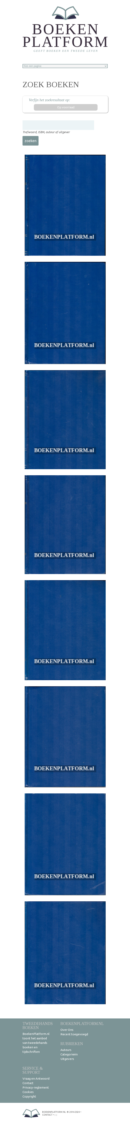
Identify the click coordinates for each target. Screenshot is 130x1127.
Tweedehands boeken (38, 1025)
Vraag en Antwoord (36, 1078)
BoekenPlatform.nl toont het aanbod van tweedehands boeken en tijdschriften (36, 1042)
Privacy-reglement (36, 1087)
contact (47, 1115)
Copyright (29, 1096)
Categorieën (69, 1054)
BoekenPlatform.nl (82, 1023)
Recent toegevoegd (74, 1034)
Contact (28, 1083)
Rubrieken (71, 1043)
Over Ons (66, 1029)
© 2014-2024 (73, 1112)
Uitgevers (67, 1059)
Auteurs (65, 1050)
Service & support (33, 1070)
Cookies (28, 1092)
